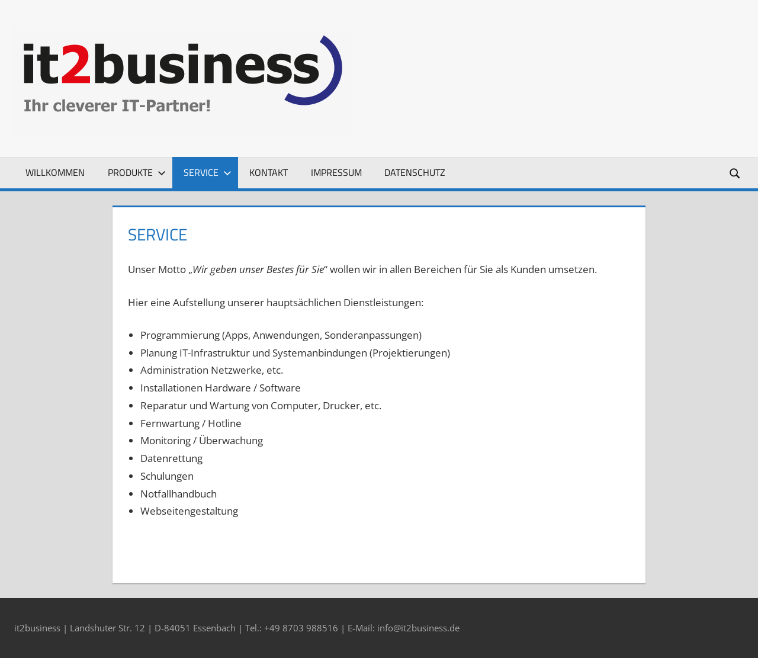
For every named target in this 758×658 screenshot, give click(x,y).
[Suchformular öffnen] (735, 172)
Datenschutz (414, 172)
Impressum (336, 172)
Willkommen (55, 172)
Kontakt (268, 172)
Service (208, 172)
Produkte (137, 172)
